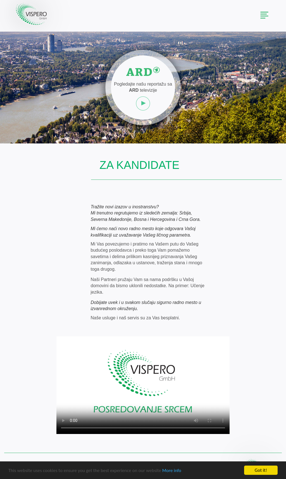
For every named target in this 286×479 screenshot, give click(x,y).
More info (171, 471)
